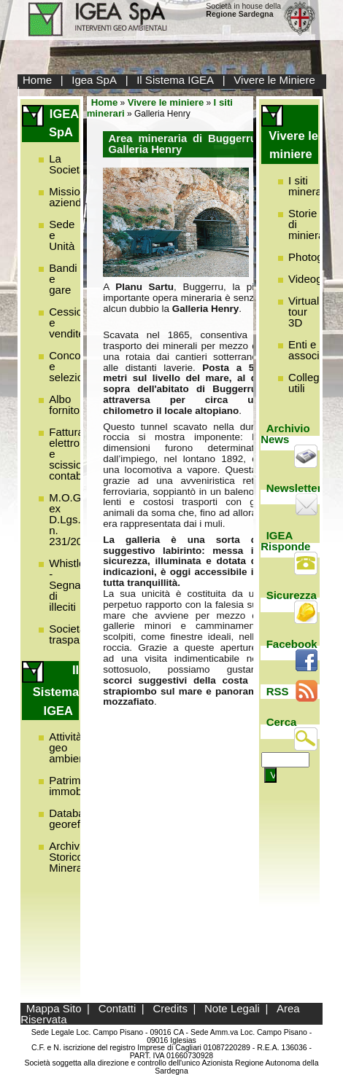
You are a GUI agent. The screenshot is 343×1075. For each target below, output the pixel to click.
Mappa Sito (54, 1008)
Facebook (291, 644)
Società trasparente (76, 634)
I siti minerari (308, 186)
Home (37, 80)
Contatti (117, 1008)
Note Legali (232, 1008)
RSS (277, 691)
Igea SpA (94, 80)
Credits (170, 1008)
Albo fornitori (67, 404)
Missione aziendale (72, 196)
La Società (67, 164)
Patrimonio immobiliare (77, 785)
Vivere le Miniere (274, 80)
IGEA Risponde (285, 540)
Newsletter (294, 488)
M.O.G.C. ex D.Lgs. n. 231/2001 (72, 519)
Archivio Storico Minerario (72, 857)
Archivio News (285, 433)
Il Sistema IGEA (175, 80)
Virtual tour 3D (303, 311)
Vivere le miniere (166, 102)
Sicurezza (291, 595)
